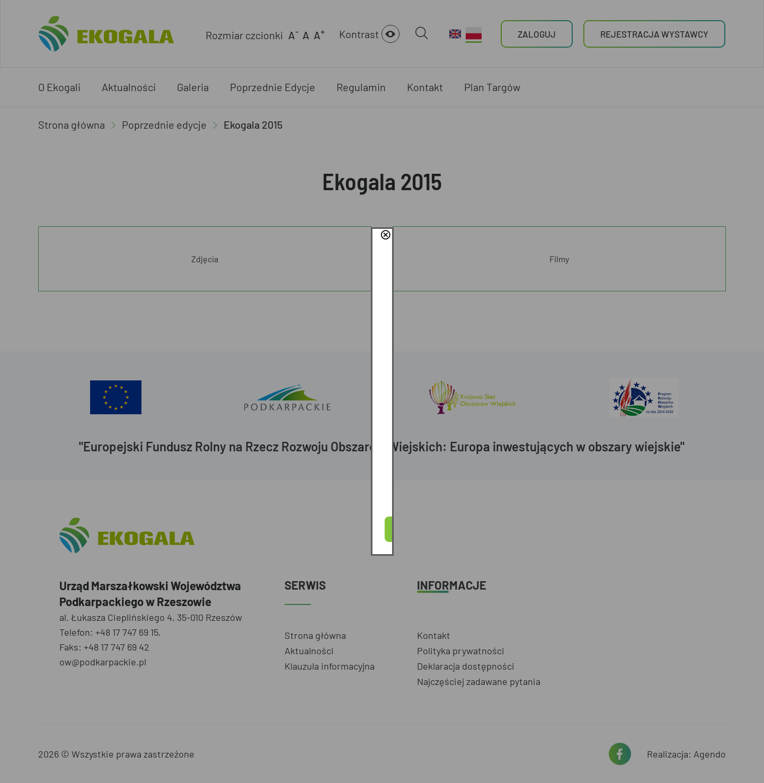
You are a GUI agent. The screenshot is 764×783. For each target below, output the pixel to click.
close (533, 339)
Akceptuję (382, 426)
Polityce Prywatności (399, 395)
